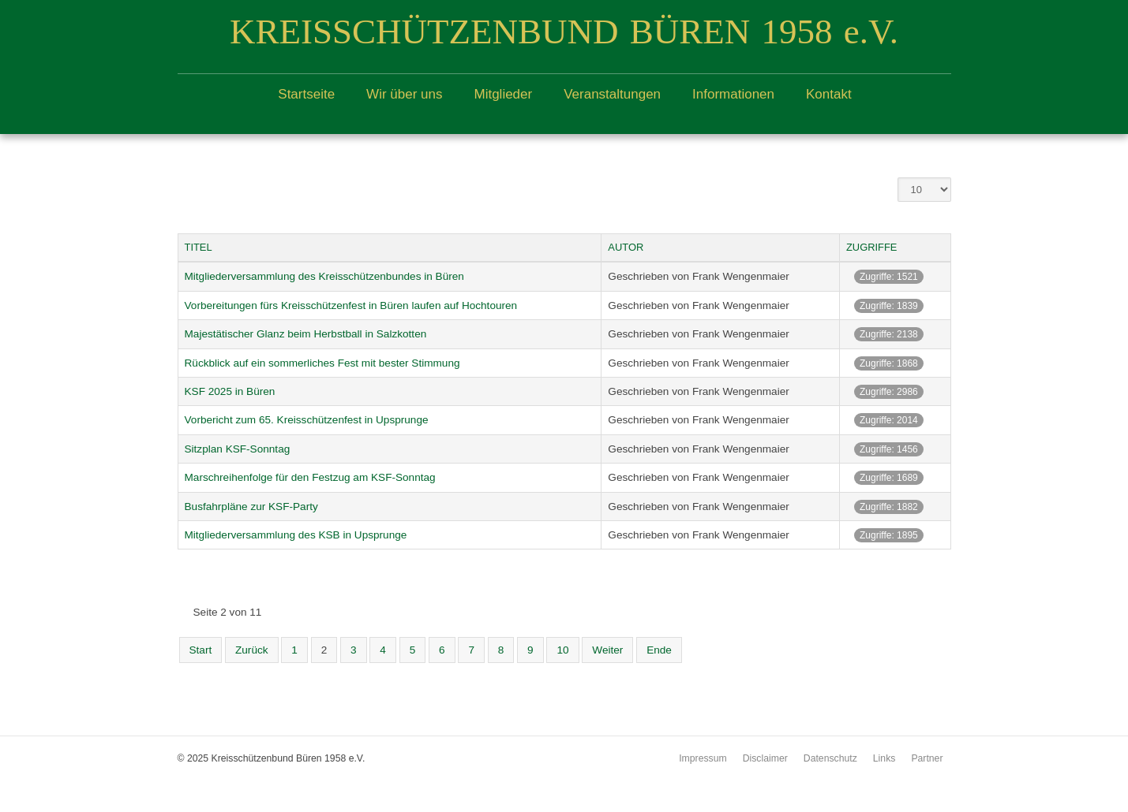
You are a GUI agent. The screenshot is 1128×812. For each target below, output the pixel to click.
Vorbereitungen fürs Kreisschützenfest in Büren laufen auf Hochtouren (351, 305)
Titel (198, 247)
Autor (625, 247)
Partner (926, 758)
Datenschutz (830, 758)
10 (562, 650)
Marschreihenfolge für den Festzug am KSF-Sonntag (310, 477)
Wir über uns (404, 94)
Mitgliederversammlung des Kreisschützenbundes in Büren (324, 276)
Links (884, 758)
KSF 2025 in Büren (230, 391)
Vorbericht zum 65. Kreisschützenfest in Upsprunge (307, 420)
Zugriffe (872, 247)
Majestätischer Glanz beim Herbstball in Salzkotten (306, 334)
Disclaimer (765, 758)
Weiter (607, 650)
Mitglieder (503, 94)
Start (200, 650)
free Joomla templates (564, 799)
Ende (659, 650)
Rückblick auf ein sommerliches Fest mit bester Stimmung (322, 363)
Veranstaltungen (612, 94)
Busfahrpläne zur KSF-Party (251, 506)
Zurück (251, 650)
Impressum (703, 758)
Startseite (306, 94)
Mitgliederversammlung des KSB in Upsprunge (296, 535)
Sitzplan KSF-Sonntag (237, 449)
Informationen (733, 94)
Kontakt (829, 94)
